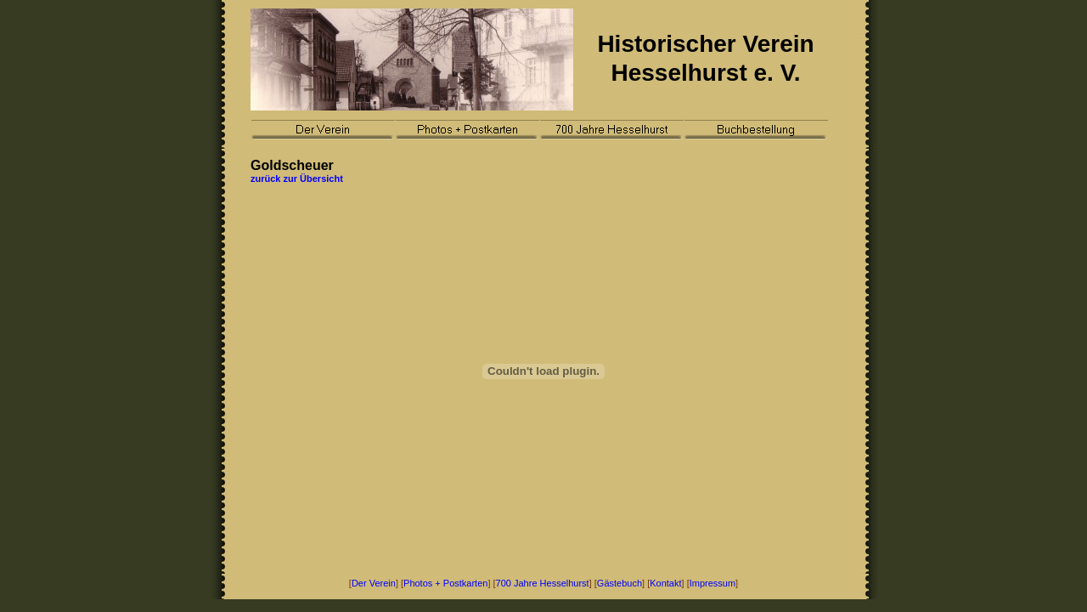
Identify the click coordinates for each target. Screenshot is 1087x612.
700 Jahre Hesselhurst (542, 583)
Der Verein (374, 583)
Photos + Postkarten (445, 583)
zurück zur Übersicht (297, 178)
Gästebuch (619, 583)
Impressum (712, 583)
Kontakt (665, 583)
